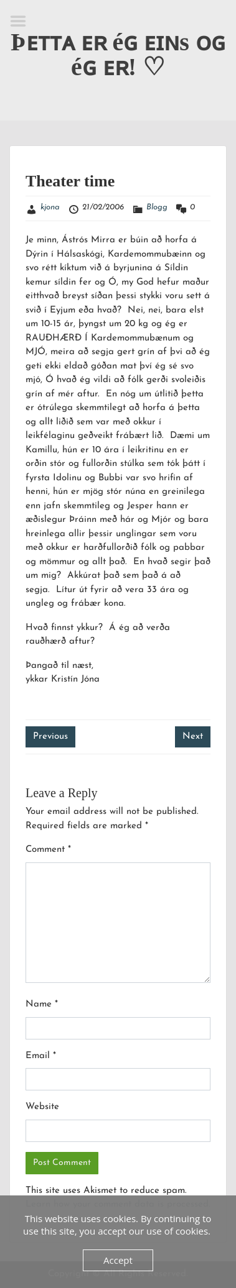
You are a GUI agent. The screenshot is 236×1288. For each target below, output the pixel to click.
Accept (118, 1260)
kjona (50, 207)
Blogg (157, 207)
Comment (48, 849)
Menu (22, 21)
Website (42, 1107)
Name (42, 1004)
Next (192, 736)
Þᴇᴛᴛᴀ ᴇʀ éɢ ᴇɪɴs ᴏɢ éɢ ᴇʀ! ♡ (118, 54)
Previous (50, 736)
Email (41, 1056)
